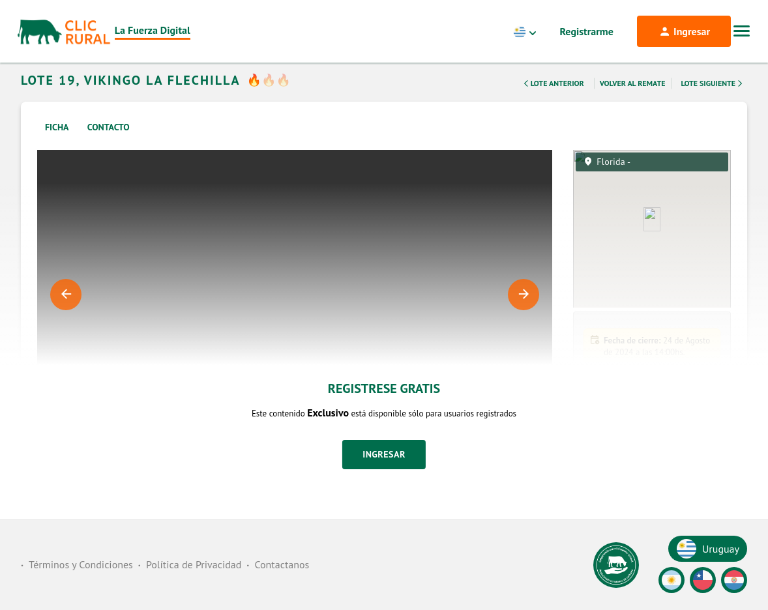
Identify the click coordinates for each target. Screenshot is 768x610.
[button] (651, 500)
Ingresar (384, 471)
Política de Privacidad (193, 564)
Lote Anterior (551, 100)
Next (523, 311)
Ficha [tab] (57, 144)
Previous (65, 311)
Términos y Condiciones (81, 564)
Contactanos (281, 564)
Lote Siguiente (713, 100)
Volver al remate (632, 100)
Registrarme (586, 31)
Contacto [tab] (108, 144)
